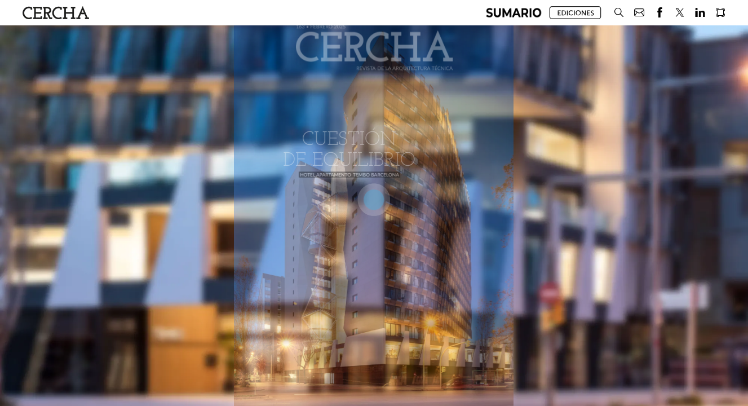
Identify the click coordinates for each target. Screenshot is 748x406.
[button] (514, 12)
